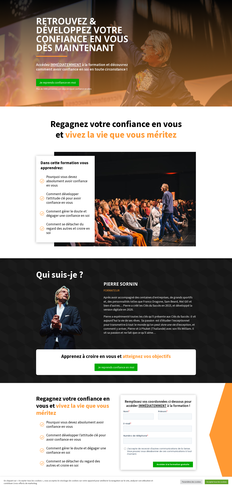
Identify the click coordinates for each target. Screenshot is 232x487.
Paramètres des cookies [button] (191, 482)
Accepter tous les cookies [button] (217, 482)
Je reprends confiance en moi (57, 82)
